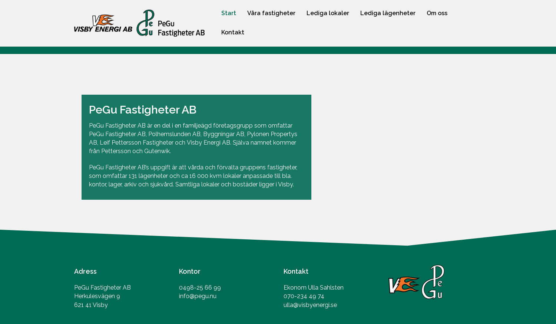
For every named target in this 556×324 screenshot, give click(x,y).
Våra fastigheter (271, 13)
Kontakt (232, 32)
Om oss (437, 13)
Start (228, 13)
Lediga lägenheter (388, 13)
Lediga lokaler (328, 13)
